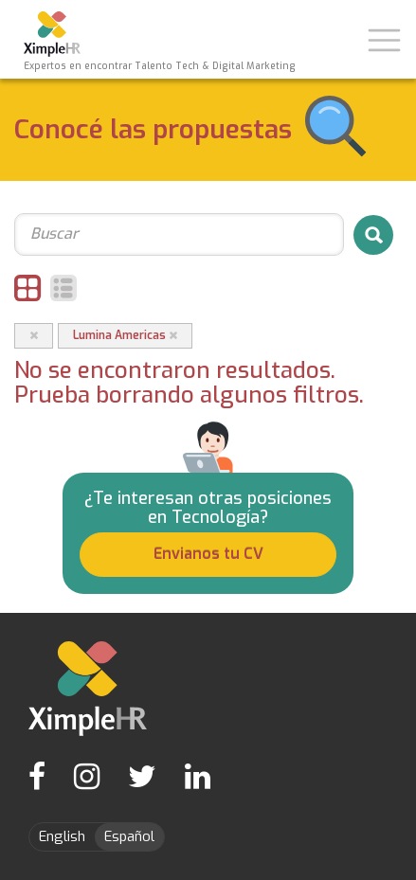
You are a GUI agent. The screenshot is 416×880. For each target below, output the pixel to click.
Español (129, 836)
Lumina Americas (125, 335)
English (62, 836)
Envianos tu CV (208, 554)
